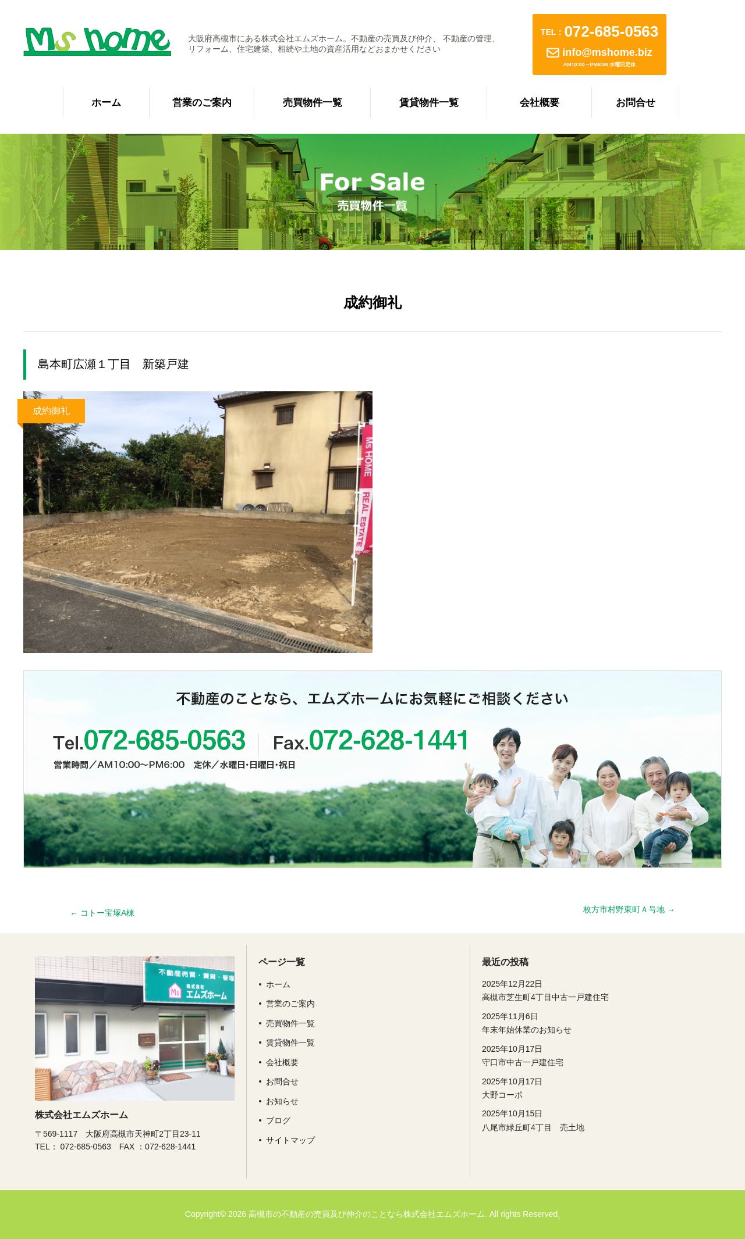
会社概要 (539, 102)
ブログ (278, 1120)
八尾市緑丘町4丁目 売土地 (582, 1119)
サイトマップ (290, 1140)
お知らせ (282, 1101)
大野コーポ (582, 1087)
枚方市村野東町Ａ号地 (629, 910)
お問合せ (635, 102)
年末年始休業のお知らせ (582, 1022)
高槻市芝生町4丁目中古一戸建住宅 (582, 989)
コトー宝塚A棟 (102, 912)
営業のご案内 (202, 102)
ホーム (106, 102)
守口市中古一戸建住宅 (582, 1054)
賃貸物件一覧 (429, 102)
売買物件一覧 (312, 102)
